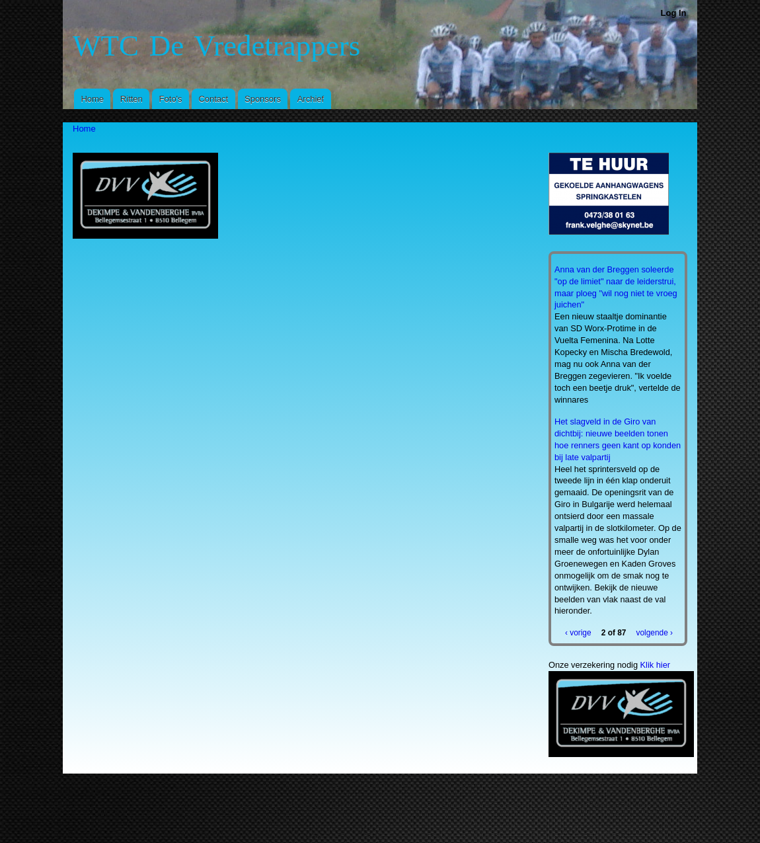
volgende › (654, 632)
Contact (213, 99)
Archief (310, 99)
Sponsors (263, 99)
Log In (674, 13)
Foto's (170, 99)
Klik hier (655, 665)
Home (92, 99)
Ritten (131, 99)
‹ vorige (578, 632)
